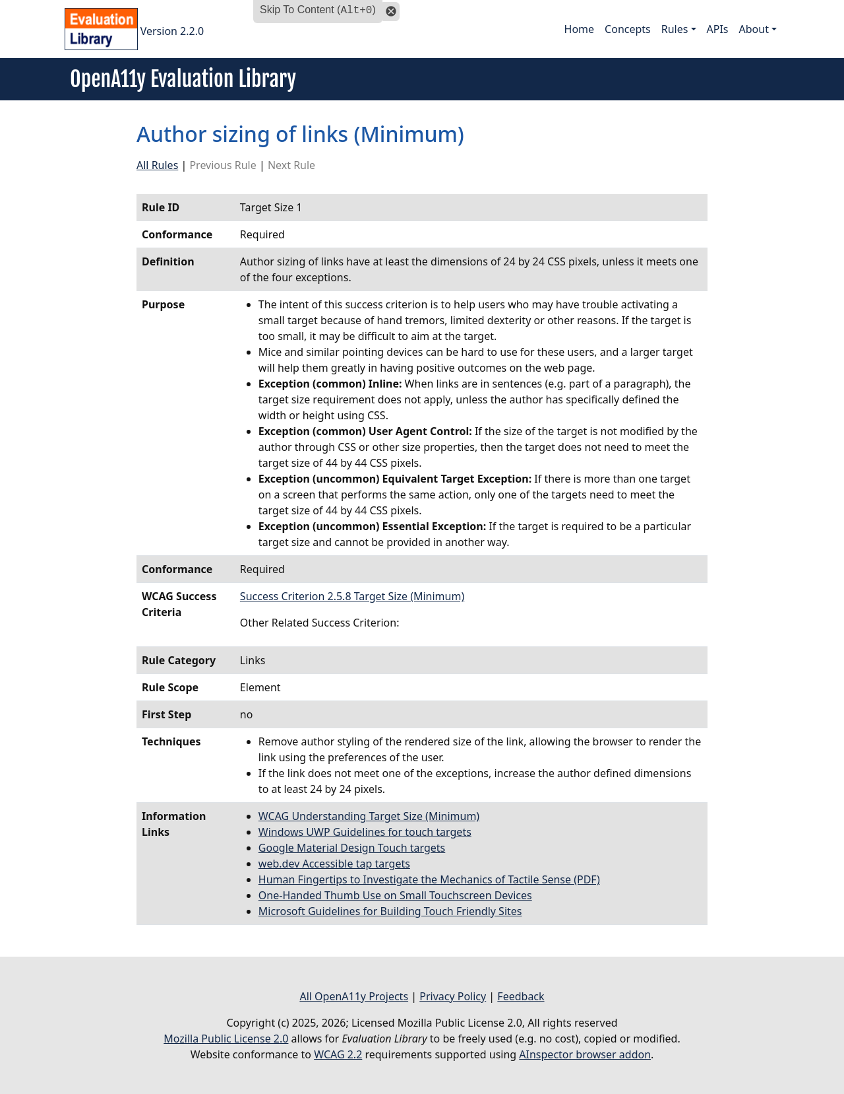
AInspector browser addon (585, 1054)
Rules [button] (674, 29)
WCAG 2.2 (338, 1054)
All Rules (157, 165)
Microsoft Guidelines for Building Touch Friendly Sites (390, 911)
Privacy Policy (452, 996)
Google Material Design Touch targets (351, 847)
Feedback (520, 996)
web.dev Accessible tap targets (334, 863)
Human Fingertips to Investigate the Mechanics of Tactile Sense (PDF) (429, 879)
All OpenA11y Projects (353, 996)
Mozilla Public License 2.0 (226, 1038)
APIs (718, 29)
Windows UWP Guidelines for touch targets (364, 832)
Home (579, 29)
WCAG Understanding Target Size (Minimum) (368, 816)
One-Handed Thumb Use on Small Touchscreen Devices (395, 895)
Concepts (628, 29)
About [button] (754, 29)
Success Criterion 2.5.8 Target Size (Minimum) (352, 596)
